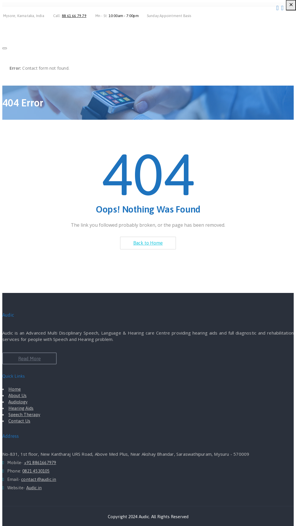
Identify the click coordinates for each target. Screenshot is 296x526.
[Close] (4, 48)
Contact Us (19, 420)
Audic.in (34, 487)
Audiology (17, 401)
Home (14, 389)
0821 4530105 (35, 470)
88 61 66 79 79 (74, 16)
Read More (29, 358)
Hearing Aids (21, 408)
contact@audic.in (38, 479)
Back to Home (148, 243)
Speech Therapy (24, 414)
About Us (17, 395)
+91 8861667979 (40, 462)
